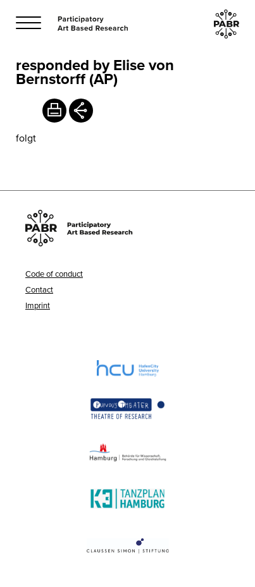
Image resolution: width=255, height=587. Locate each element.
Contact (39, 289)
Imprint (37, 305)
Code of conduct (54, 273)
